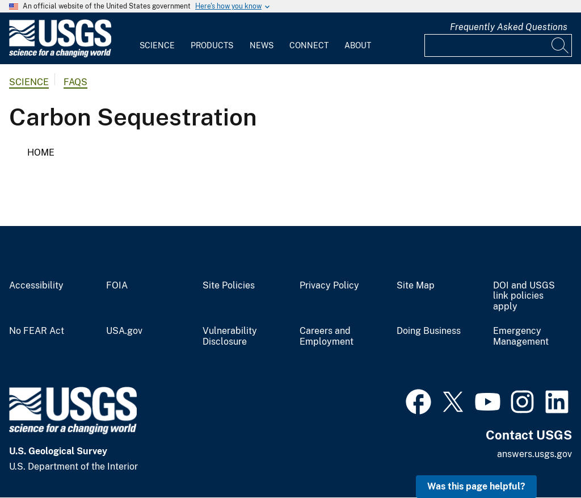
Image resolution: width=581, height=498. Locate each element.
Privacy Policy (329, 286)
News (261, 45)
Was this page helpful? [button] (476, 486)
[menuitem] (157, 38)
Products (212, 45)
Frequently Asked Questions (508, 27)
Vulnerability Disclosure (230, 336)
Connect (309, 45)
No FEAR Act (36, 331)
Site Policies (229, 286)
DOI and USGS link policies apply (524, 296)
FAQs (75, 82)
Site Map (416, 286)
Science (157, 45)
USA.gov (124, 331)
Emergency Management (521, 336)
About (357, 45)
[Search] (560, 45)
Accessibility (36, 286)
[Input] (498, 45)
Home (40, 152)
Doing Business (429, 331)
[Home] (60, 54)
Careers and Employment (326, 336)
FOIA (117, 286)
